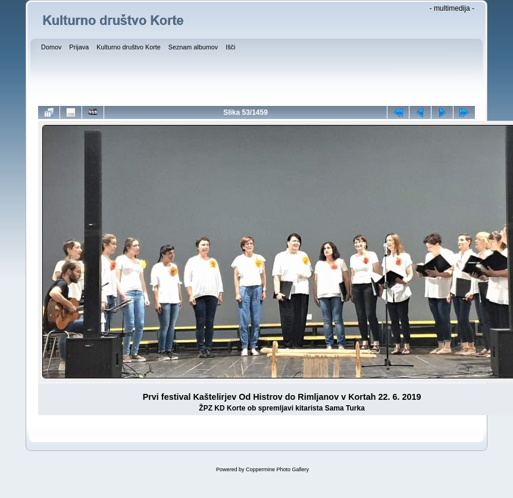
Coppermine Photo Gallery (277, 469)
